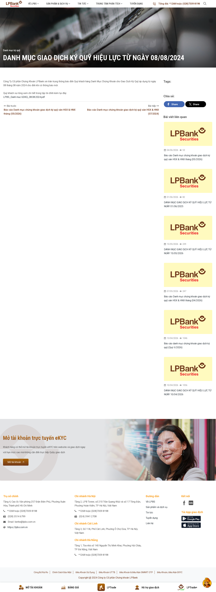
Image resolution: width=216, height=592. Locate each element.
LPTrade (111, 587)
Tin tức (82, 3)
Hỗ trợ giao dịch (150, 587)
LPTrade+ (192, 587)
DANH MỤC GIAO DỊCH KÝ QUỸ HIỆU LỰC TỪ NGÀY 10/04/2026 (187, 392)
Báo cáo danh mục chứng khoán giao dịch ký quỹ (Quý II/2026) (187, 345)
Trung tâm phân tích (108, 3)
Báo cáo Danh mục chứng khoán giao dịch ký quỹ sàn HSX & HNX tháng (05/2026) (187, 157)
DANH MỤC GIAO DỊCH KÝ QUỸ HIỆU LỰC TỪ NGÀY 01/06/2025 (187, 204)
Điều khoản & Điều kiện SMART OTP (136, 572)
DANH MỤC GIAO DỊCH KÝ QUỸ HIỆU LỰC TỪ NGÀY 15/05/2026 (187, 251)
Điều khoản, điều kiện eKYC (169, 572)
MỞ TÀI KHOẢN (34, 587)
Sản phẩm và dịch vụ (156, 507)
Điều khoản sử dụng (85, 572)
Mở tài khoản (16, 462)
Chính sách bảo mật (61, 572)
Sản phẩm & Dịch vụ (57, 3)
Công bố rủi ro (41, 572)
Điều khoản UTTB (107, 572)
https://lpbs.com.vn (18, 527)
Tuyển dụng (136, 3)
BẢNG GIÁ (73, 587)
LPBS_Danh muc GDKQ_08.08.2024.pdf (24, 97)
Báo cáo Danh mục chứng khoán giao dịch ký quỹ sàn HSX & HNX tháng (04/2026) (187, 298)
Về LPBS (32, 3)
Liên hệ (149, 523)
